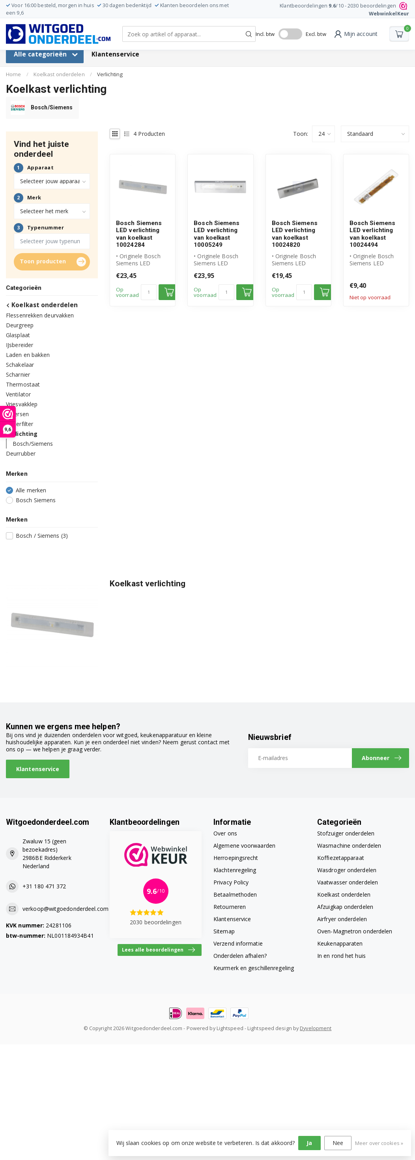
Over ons (225, 833)
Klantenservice (115, 54)
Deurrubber (21, 453)
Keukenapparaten (340, 943)
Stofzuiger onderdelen (345, 833)
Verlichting (110, 74)
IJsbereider (19, 345)
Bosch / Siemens (42, 536)
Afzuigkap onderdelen (345, 906)
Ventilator (18, 394)
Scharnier (18, 374)
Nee (338, 1143)
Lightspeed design (269, 1028)
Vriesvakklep (21, 404)
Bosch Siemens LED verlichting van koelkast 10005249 (216, 234)
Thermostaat (23, 384)
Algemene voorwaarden (244, 845)
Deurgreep (20, 325)
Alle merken (31, 490)
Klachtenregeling (234, 870)
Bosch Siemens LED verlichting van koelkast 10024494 (372, 234)
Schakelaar (20, 364)
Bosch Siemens (36, 500)
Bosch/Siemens (33, 443)
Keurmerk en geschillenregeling (253, 968)
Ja (309, 1143)
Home (13, 74)
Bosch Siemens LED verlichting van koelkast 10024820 (295, 234)
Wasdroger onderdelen (346, 870)
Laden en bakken (28, 355)
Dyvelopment (315, 1028)
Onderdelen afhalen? (240, 955)
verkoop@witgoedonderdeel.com (65, 908)
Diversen (17, 414)
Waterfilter (19, 424)
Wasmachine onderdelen (349, 845)
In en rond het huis (341, 955)
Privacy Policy (231, 882)
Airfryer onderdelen (342, 919)
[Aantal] (149, 292)
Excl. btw (316, 34)
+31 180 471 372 (44, 886)
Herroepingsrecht (235, 858)
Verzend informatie (238, 943)
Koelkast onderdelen (59, 74)
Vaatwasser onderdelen (347, 882)
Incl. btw (265, 34)
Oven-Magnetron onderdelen (355, 931)
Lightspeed (230, 1028)
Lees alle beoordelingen (158, 950)
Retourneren (229, 906)
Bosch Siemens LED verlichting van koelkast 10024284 (139, 234)
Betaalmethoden (235, 894)
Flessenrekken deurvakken (40, 315)
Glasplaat (18, 335)
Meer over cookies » (379, 1143)
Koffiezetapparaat (340, 858)
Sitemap (224, 931)
